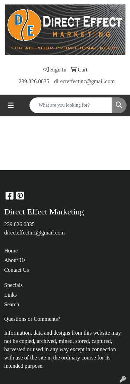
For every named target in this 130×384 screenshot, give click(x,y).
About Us (15, 260)
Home (11, 250)
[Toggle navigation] (10, 105)
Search (11, 304)
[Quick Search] (70, 105)
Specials (13, 285)
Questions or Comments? (32, 319)
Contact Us (16, 270)
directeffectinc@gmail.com (84, 81)
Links (10, 295)
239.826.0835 (34, 81)
